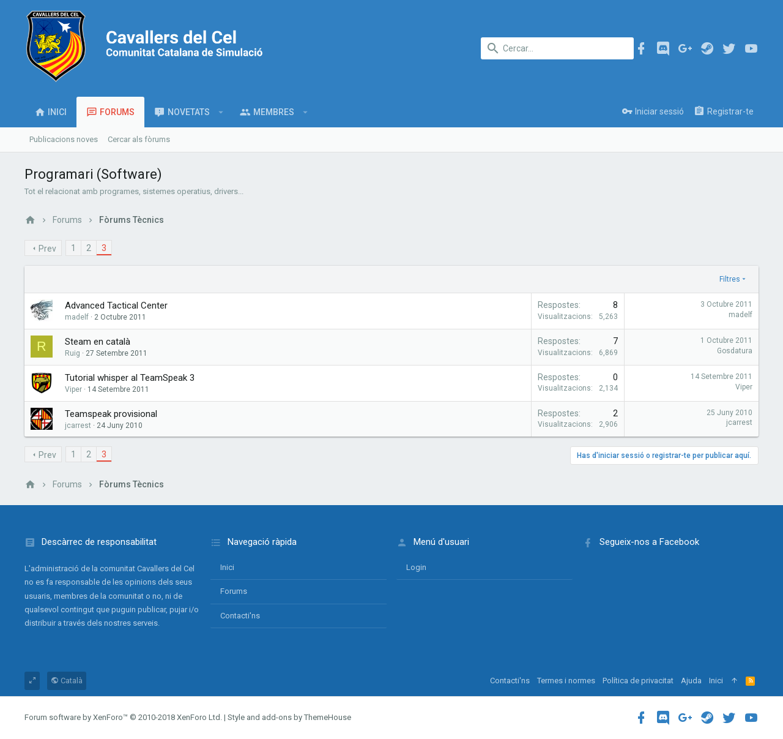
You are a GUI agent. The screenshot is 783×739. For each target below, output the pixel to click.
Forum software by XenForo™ (123, 717)
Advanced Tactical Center (116, 305)
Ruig (72, 353)
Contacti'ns (240, 615)
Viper (743, 387)
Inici (227, 567)
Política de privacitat (638, 680)
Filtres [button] (729, 279)
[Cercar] (557, 48)
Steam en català (97, 341)
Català (67, 680)
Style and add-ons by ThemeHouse (289, 717)
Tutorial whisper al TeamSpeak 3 (130, 377)
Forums (233, 591)
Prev (47, 248)
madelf (77, 317)
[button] (221, 112)
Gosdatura (734, 351)
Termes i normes (566, 680)
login (416, 567)
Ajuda (691, 680)
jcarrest (78, 425)
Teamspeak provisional (111, 413)
